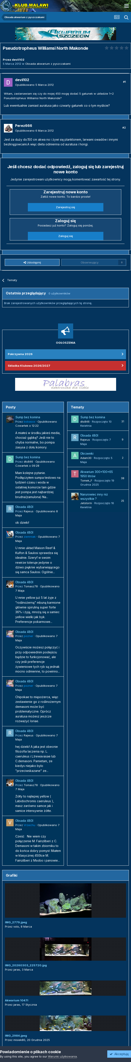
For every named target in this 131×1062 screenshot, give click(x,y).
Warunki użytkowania (62, 1056)
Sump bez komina (27, 417)
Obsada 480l (24, 507)
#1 (124, 81)
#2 (124, 127)
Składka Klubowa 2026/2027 (29, 365)
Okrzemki (86, 453)
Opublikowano (34, 84)
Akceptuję (119, 1054)
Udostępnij (32, 262)
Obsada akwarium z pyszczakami (48, 63)
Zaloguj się (65, 236)
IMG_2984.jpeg (16, 1035)
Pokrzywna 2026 (20, 354)
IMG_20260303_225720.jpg (26, 965)
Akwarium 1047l (16, 1000)
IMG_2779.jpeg (16, 922)
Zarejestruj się (65, 207)
